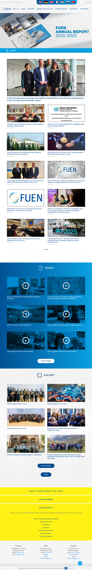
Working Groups (61, 9)
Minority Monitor (46, 533)
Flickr (46, 474)
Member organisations (45, 9)
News (23, 9)
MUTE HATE (46, 525)
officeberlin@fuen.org (46, 558)
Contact (88, 2)
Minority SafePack (46, 536)
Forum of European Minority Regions (46, 519)
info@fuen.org (20, 554)
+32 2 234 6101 (76, 552)
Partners (31, 9)
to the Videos (46, 361)
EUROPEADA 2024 (46, 522)
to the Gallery (46, 466)
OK (66, 568)
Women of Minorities (46, 530)
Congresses (84, 9)
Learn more (70, 568)
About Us (15, 9)
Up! (80, 563)
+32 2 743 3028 (73, 554)
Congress (46, 527)
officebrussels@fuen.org (73, 558)
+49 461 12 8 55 (20, 552)
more (46, 249)
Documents (74, 9)
